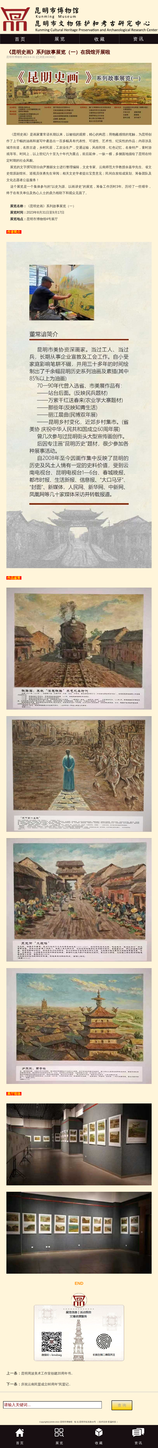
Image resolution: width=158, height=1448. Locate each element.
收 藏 (99, 39)
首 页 (20, 39)
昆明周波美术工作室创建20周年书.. (47, 1373)
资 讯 (138, 38)
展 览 (60, 38)
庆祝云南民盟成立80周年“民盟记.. (46, 1384)
